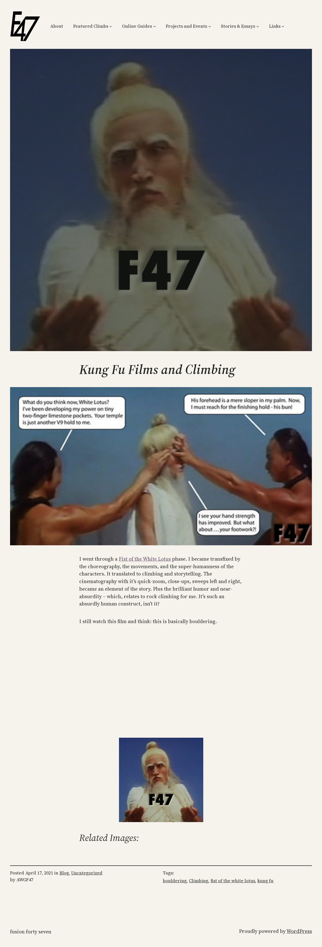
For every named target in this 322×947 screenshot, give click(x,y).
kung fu (265, 881)
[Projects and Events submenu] (209, 26)
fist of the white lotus (233, 881)
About (56, 26)
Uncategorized (86, 873)
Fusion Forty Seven (30, 931)
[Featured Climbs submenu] (110, 26)
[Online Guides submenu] (154, 26)
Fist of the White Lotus (145, 558)
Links (274, 26)
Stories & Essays (238, 26)
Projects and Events (186, 26)
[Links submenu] (282, 26)
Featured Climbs (90, 26)
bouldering (175, 881)
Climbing (198, 881)
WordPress (299, 931)
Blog (64, 873)
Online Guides (137, 26)
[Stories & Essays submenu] (257, 26)
